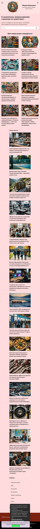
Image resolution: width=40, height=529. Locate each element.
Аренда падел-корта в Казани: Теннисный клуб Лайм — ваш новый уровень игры (19, 173)
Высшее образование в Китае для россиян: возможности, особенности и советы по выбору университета (19, 263)
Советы (12, 498)
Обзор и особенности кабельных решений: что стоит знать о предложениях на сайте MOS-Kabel (19, 399)
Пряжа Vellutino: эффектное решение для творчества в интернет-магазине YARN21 (19, 377)
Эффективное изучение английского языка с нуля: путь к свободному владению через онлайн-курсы (19, 447)
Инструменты (14, 492)
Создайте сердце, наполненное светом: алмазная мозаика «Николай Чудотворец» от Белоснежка (29, 75)
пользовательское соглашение (18, 524)
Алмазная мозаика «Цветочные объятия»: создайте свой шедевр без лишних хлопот (29, 52)
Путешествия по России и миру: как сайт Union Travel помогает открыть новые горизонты (19, 331)
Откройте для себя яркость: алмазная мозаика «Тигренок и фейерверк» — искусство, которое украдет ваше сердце (9, 122)
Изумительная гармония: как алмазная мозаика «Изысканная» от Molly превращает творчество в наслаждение (29, 122)
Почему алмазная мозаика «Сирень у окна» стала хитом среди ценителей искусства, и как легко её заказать (9, 52)
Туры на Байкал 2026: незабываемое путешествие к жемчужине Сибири (19, 310)
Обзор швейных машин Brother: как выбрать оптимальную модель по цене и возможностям (19, 150)
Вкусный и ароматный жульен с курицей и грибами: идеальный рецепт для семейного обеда (18, 354)
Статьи (12, 501)
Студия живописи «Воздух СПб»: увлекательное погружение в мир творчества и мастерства (19, 241)
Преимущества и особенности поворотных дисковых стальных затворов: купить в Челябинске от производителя (19, 423)
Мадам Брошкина (29, 5)
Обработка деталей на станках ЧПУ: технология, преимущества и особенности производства (19, 218)
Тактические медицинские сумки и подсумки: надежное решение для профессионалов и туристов (19, 195)
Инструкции (14, 488)
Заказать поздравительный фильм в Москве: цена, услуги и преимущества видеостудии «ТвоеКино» (19, 470)
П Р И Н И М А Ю (15, 525)
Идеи (12, 485)
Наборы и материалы (16, 495)
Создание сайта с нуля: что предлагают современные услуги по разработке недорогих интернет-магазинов (19, 287)
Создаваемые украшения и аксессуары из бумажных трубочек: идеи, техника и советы (9, 75)
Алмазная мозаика (15, 482)
